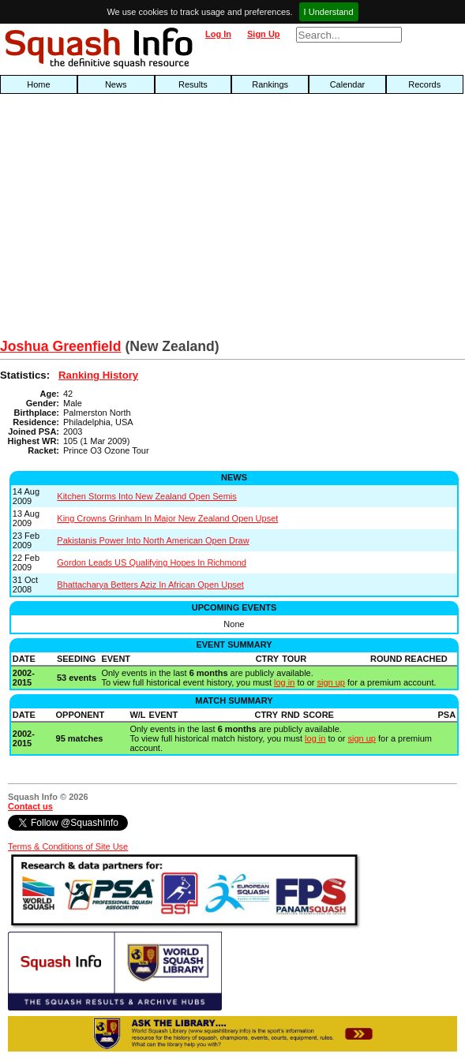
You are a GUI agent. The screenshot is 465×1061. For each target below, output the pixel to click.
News (116, 84)
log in (284, 682)
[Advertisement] (149, 220)
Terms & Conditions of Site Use (68, 846)
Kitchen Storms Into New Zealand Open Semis (146, 496)
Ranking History (98, 375)
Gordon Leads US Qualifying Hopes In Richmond (151, 562)
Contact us (30, 806)
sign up (330, 682)
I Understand (329, 12)
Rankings (270, 84)
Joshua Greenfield (61, 346)
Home (38, 84)
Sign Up (263, 34)
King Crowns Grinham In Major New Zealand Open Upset (167, 518)
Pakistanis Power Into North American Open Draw (153, 540)
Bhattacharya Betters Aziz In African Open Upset (150, 584)
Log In (218, 34)
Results (193, 84)
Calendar (348, 84)
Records (424, 84)
